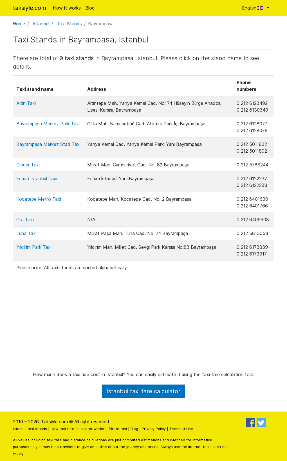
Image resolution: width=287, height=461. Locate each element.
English (254, 8)
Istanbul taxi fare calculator (143, 391)
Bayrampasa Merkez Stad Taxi (48, 144)
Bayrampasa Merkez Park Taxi (48, 123)
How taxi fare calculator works (77, 429)
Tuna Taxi (26, 233)
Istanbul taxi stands (30, 429)
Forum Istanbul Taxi (36, 178)
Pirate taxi (118, 429)
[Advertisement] (143, 318)
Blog (90, 8)
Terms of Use (181, 429)
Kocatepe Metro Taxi (38, 199)
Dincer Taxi (28, 165)
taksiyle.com (29, 7)
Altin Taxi (26, 103)
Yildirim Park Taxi (33, 247)
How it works (67, 8)
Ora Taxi (25, 219)
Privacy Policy (154, 429)
